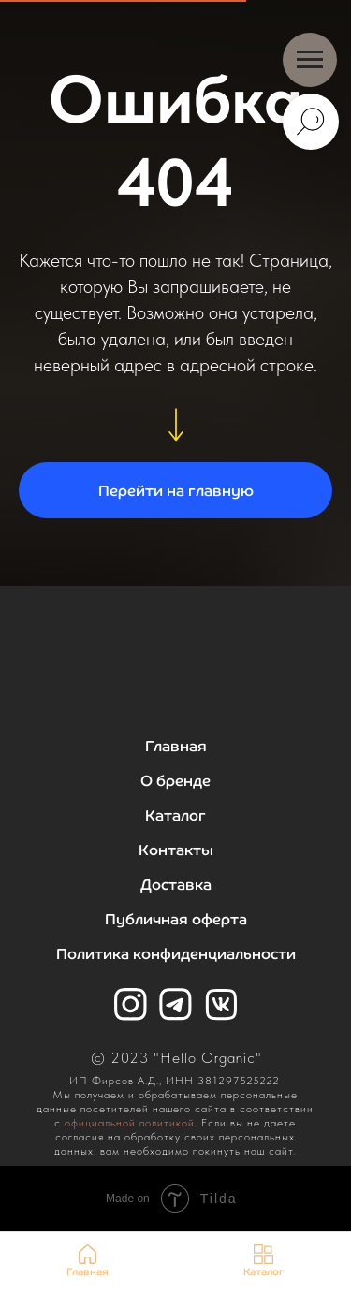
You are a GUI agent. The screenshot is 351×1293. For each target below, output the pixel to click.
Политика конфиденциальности (176, 954)
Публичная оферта (176, 919)
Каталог (175, 815)
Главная (176, 746)
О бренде (175, 781)
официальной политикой (130, 1122)
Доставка (176, 884)
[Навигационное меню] (310, 60)
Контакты (176, 850)
